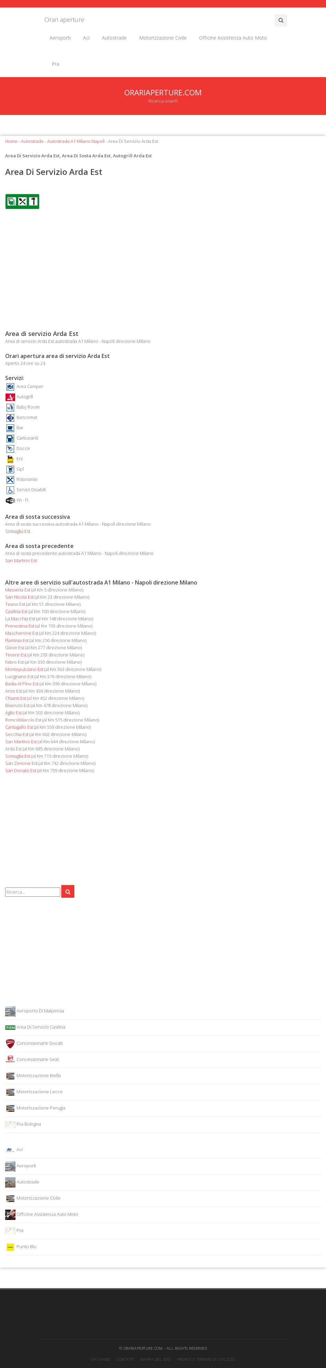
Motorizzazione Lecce (34, 1092)
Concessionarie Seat (32, 1060)
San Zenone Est (21, 763)
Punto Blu (20, 1247)
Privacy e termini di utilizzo (206, 1359)
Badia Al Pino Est (22, 684)
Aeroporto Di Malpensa (34, 1011)
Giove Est (14, 647)
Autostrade (114, 37)
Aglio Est (13, 712)
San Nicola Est (19, 597)
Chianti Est (15, 698)
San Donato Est (20, 770)
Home (11, 141)
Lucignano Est (19, 676)
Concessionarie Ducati (34, 1044)
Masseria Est (17, 590)
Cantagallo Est (19, 727)
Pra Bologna (23, 1124)
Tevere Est (16, 655)
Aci (86, 37)
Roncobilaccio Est (23, 720)
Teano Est (15, 604)
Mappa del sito (155, 1359)
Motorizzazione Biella (33, 1076)
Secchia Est (17, 734)
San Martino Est (21, 560)
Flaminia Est (17, 640)
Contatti (125, 1359)
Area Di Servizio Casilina (35, 1027)
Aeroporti (60, 37)
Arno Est (13, 691)
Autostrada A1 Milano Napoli (76, 141)
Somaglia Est (17, 531)
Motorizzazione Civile (163, 37)
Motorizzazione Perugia (35, 1108)
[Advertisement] (163, 274)
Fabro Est (14, 662)
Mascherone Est (21, 633)
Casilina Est (16, 611)
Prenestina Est (19, 626)
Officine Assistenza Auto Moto (233, 37)
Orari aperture (64, 19)
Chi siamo (101, 1359)
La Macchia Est (20, 618)
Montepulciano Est (24, 669)
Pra (55, 64)
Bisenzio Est (17, 705)
